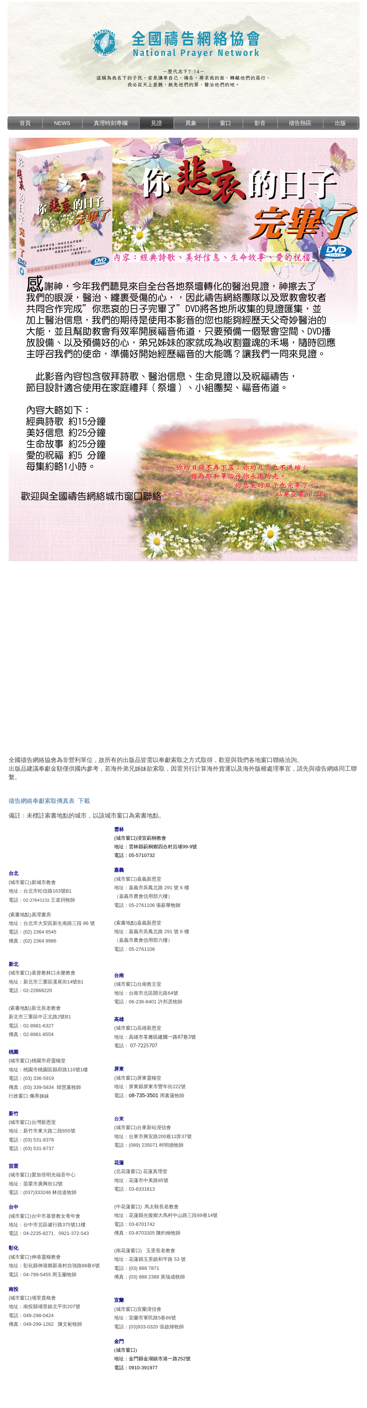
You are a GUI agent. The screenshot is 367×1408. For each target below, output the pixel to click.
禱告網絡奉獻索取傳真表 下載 (49, 801)
